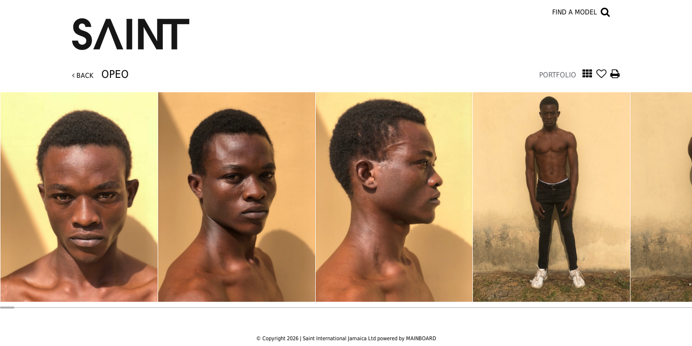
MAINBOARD (421, 338)
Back (82, 75)
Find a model (574, 12)
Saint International (130, 28)
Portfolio (557, 75)
